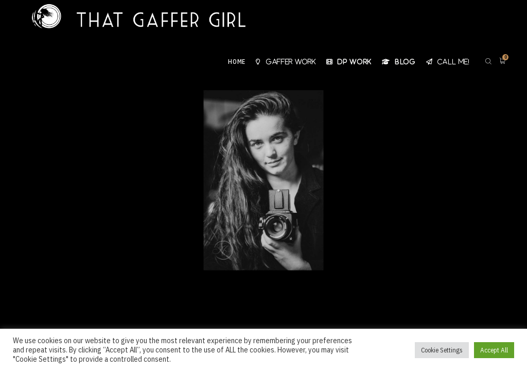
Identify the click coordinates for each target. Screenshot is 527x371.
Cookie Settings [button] (442, 350)
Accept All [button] (494, 350)
